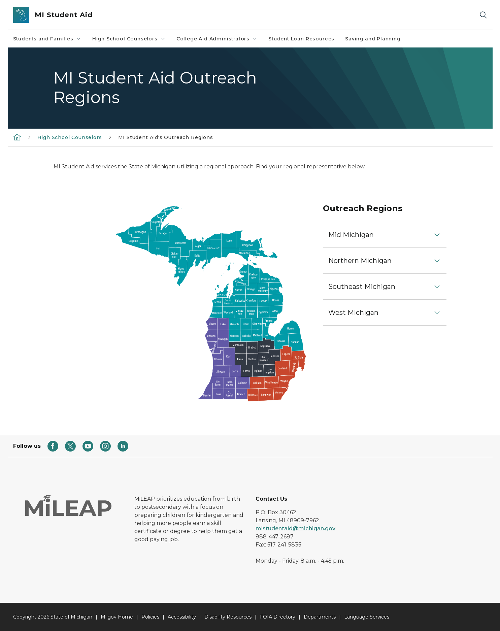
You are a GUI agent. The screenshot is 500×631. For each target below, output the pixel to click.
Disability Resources (228, 617)
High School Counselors (129, 39)
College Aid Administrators (217, 39)
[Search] (483, 15)
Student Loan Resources (301, 39)
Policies (150, 617)
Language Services (366, 617)
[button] (385, 234)
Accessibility (182, 617)
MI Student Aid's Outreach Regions (165, 137)
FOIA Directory (277, 617)
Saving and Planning (373, 39)
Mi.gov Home (117, 617)
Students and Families (47, 39)
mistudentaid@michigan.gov (295, 528)
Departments (320, 617)
